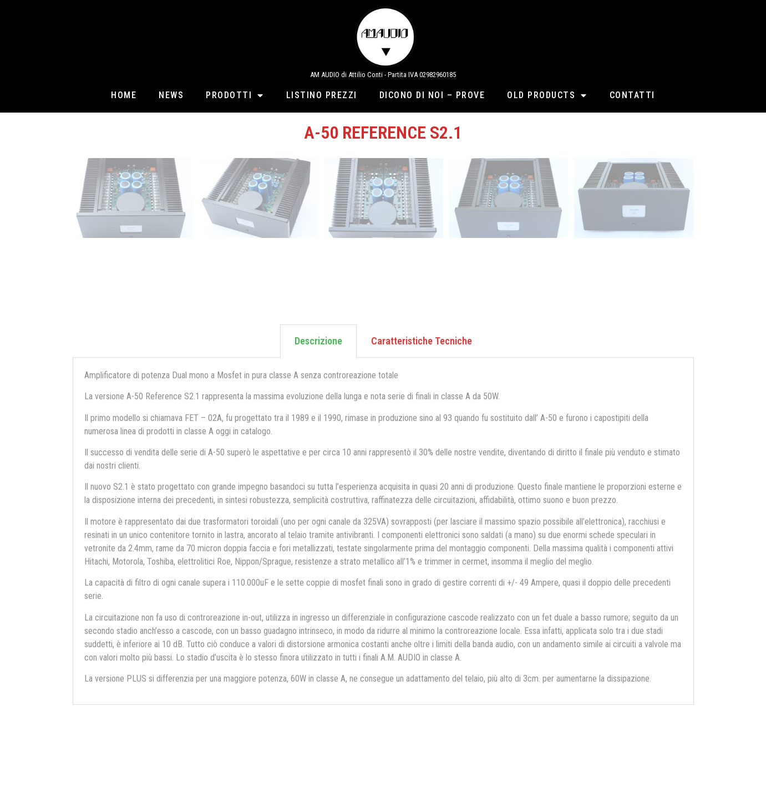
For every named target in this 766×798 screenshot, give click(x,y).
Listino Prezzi (321, 95)
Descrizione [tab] (318, 363)
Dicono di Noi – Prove (432, 95)
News (171, 95)
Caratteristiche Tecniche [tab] (421, 363)
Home (123, 95)
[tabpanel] (383, 554)
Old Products (547, 95)
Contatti (632, 95)
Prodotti (235, 95)
